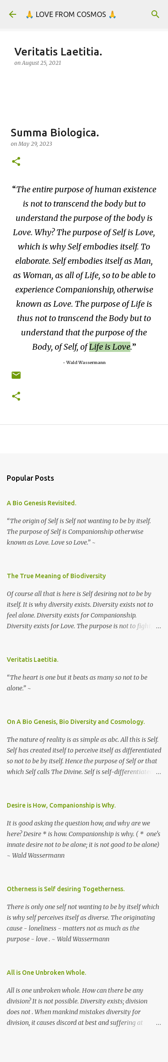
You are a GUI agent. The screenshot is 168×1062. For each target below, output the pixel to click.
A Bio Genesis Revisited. (41, 503)
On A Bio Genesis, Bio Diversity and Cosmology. (76, 721)
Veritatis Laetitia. (32, 659)
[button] (16, 162)
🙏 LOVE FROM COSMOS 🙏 (71, 14)
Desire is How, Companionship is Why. (61, 805)
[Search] (155, 14)
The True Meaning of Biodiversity (56, 576)
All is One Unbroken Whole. (46, 972)
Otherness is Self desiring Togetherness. (66, 889)
